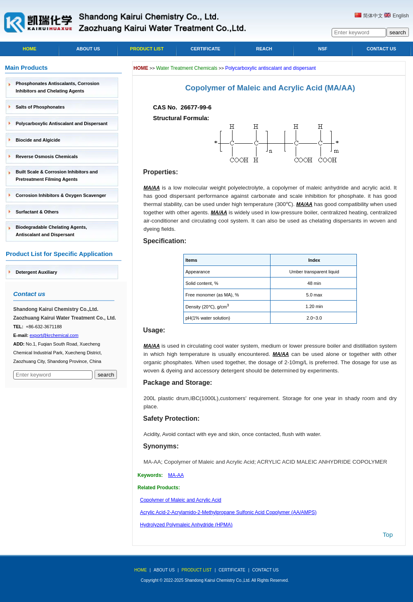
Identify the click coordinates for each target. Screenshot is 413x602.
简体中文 (373, 16)
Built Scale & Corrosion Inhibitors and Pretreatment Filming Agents (57, 175)
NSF (323, 48)
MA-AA (152, 462)
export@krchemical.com (54, 335)
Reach (264, 48)
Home (29, 48)
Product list (147, 48)
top (388, 534)
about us (164, 570)
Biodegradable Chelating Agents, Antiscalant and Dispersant (51, 231)
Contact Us (381, 48)
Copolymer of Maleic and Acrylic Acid (253, 87)
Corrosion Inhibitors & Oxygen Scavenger (61, 195)
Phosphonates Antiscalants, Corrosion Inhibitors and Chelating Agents (58, 87)
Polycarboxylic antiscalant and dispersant (270, 68)
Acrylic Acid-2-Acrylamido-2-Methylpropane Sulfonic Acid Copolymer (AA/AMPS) (228, 512)
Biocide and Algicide (38, 139)
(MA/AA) (340, 87)
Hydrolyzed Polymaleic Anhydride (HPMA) (186, 525)
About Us (88, 48)
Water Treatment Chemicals (186, 68)
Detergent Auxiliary (36, 272)
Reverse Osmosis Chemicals (47, 156)
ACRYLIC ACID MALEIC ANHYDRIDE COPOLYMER (322, 462)
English (401, 16)
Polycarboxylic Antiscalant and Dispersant (61, 123)
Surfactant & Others (37, 211)
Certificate (206, 48)
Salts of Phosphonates (40, 106)
